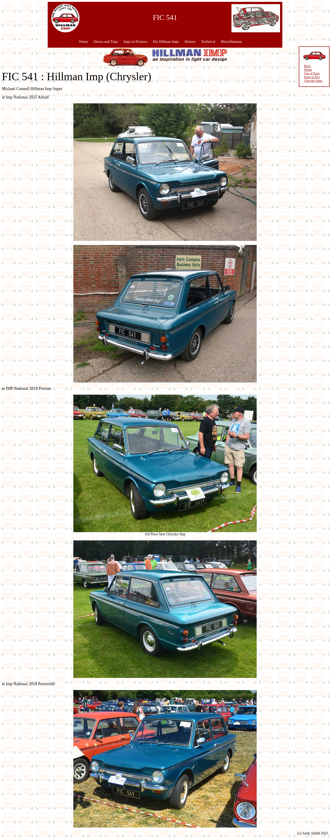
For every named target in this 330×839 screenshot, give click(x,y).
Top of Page (311, 73)
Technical (208, 42)
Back (307, 66)
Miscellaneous (231, 42)
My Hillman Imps (166, 42)
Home (83, 42)
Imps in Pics (312, 77)
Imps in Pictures (135, 42)
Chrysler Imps (313, 81)
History (189, 42)
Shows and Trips (106, 42)
